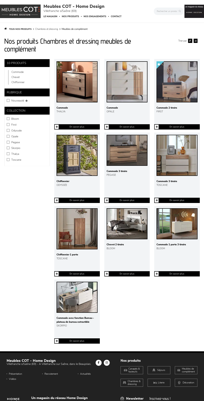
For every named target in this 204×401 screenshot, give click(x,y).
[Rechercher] (180, 11)
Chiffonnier (18, 82)
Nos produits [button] (70, 16)
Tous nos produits (20, 29)
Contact (116, 16)
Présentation (15, 374)
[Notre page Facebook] (99, 363)
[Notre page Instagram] (107, 363)
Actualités (85, 374)
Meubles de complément (74, 29)
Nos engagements (95, 16)
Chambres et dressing (46, 29)
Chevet (15, 77)
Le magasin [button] (50, 16)
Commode (17, 72)
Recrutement (51, 374)
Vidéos (12, 379)
